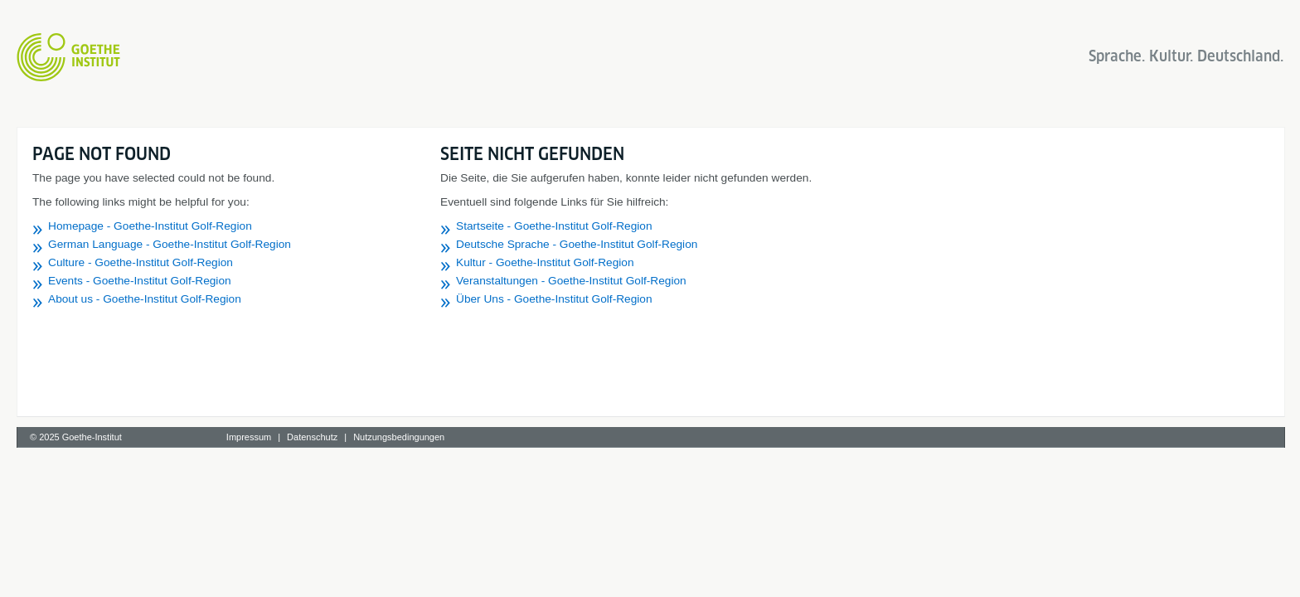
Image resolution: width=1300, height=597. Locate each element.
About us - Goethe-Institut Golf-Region (370, 299)
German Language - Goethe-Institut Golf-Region (395, 244)
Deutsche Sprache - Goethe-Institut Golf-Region (802, 244)
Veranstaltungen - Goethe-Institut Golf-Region (797, 280)
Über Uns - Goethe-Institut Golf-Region (780, 299)
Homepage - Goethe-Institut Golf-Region (376, 226)
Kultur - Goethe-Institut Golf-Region (771, 262)
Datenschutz (537, 437)
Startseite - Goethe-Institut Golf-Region (780, 226)
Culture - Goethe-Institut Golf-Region (366, 262)
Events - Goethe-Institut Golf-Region (365, 280)
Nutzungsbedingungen (624, 437)
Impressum (473, 437)
